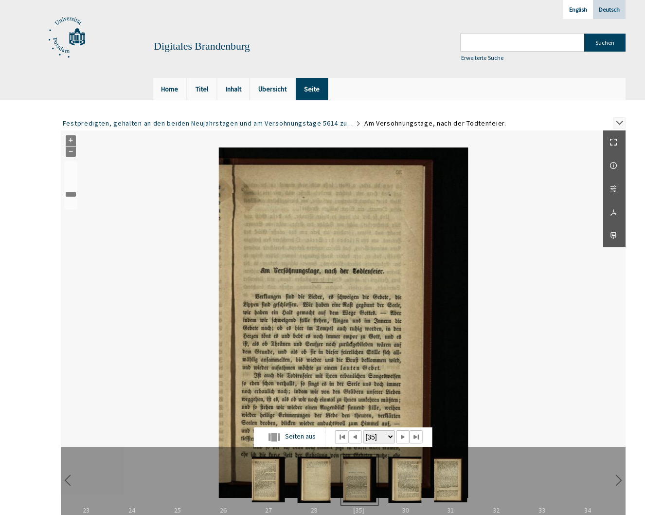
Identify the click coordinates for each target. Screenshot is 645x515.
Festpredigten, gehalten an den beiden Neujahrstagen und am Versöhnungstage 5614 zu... (208, 123)
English (578, 9)
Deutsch (609, 9)
